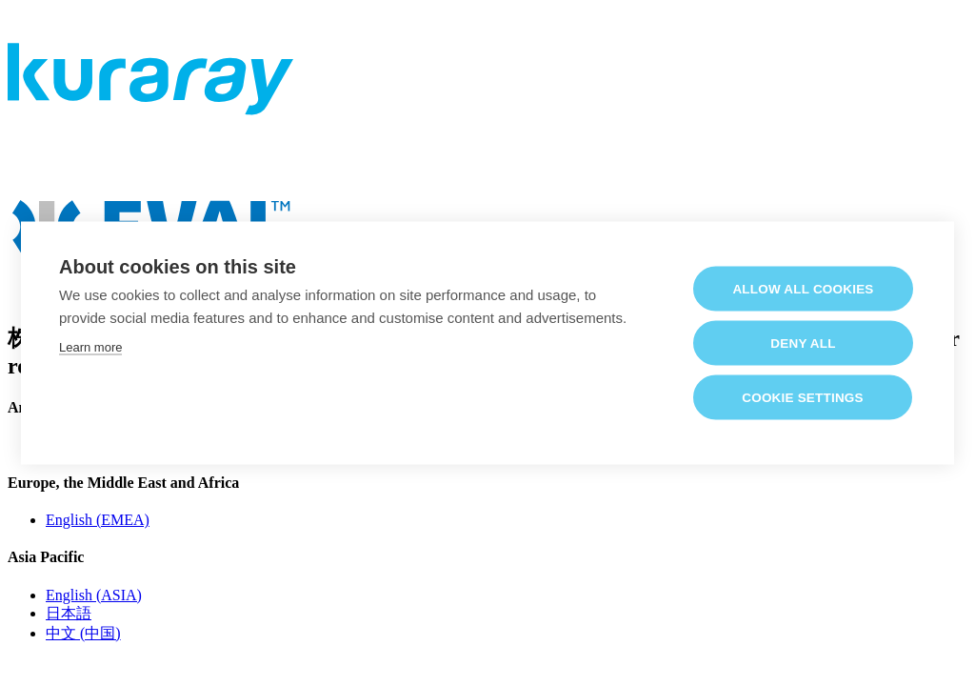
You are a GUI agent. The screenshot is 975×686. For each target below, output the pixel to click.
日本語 (68, 613)
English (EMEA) (97, 520)
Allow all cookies (802, 288)
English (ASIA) (94, 595)
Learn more (90, 346)
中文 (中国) (83, 633)
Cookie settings (803, 397)
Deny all (802, 342)
